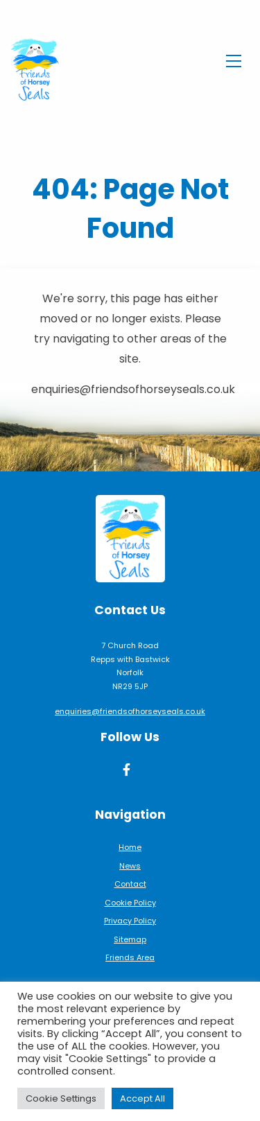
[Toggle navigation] (234, 59)
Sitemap (130, 939)
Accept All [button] (142, 1098)
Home (130, 847)
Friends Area (130, 957)
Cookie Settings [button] (61, 1098)
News (130, 865)
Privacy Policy (130, 920)
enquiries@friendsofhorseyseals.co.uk (130, 711)
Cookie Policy (130, 902)
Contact (130, 883)
